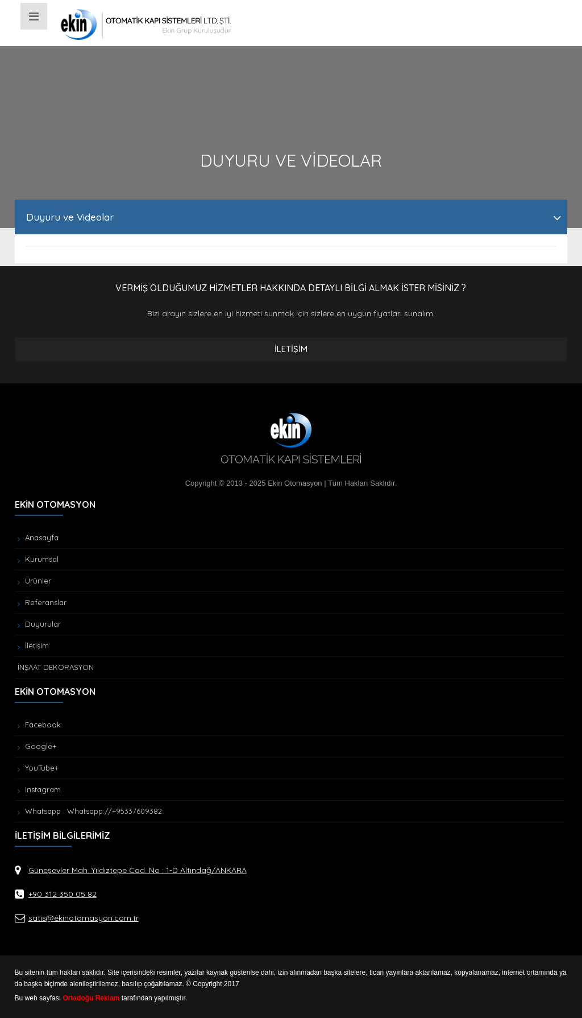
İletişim (33, 645)
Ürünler (34, 580)
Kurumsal (38, 559)
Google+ (37, 746)
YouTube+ (38, 767)
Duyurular (39, 623)
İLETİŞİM (291, 349)
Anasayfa (38, 537)
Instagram (39, 789)
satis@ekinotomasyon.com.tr (83, 918)
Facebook (39, 724)
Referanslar (42, 602)
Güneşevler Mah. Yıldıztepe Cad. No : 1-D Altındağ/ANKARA (137, 870)
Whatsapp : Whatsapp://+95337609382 (90, 811)
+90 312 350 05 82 (62, 894)
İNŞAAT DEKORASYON (56, 667)
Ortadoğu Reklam (91, 998)
